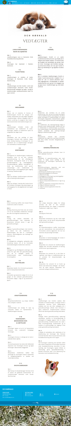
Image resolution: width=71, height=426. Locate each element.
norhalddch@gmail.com (9, 397)
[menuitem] (10, 4)
